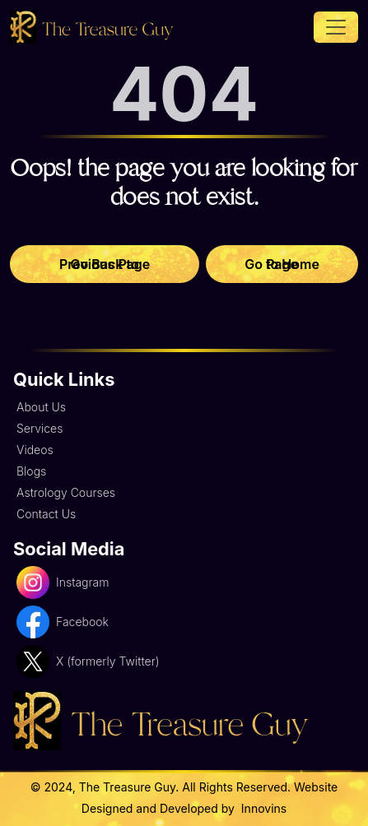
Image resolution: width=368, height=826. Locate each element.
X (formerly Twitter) (88, 661)
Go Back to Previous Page (104, 264)
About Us (41, 407)
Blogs (31, 471)
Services (39, 428)
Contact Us (46, 514)
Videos (35, 450)
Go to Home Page (282, 264)
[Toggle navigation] (336, 27)
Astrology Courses (65, 492)
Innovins (262, 808)
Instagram (62, 582)
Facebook (62, 622)
